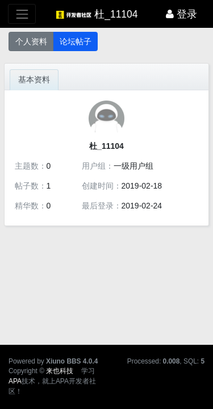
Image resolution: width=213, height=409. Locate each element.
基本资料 (34, 79)
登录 (181, 14)
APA (15, 381)
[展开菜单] (22, 14)
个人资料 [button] (31, 41)
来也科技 (59, 371)
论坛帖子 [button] (75, 41)
